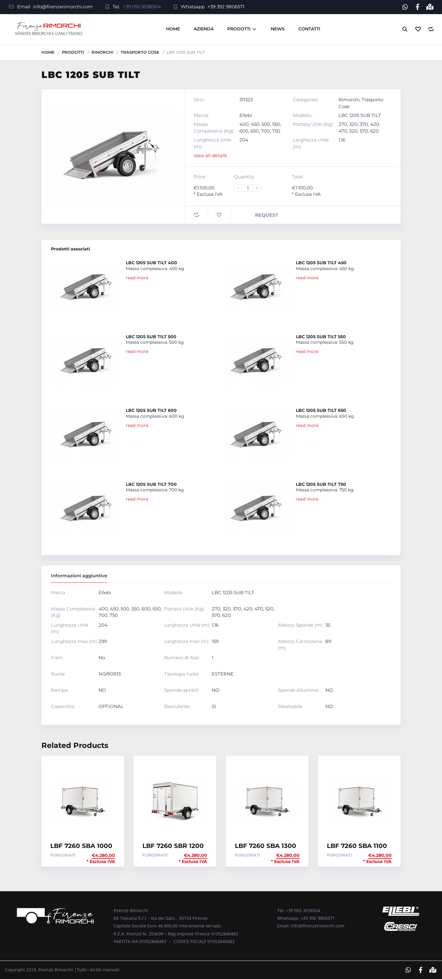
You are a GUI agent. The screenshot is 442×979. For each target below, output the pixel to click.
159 (215, 641)
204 (243, 140)
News (278, 29)
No (102, 657)
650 (254, 131)
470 (343, 131)
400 (244, 124)
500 (266, 124)
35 (327, 625)
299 (103, 641)
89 (328, 641)
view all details (210, 155)
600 (243, 131)
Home (173, 29)
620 (374, 131)
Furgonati (63, 854)
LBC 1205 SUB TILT (360, 115)
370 (364, 124)
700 (265, 131)
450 (255, 124)
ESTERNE (223, 673)
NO (102, 690)
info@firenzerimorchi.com (63, 7)
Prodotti (238, 29)
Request (266, 215)
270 (343, 124)
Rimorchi (102, 51)
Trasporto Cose (140, 51)
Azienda (204, 29)
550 (276, 124)
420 (374, 124)
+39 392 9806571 (225, 7)
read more (137, 277)
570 (364, 131)
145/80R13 (110, 673)
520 (353, 131)
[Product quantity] (250, 187)
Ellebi (245, 115)
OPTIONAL (111, 706)
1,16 (342, 140)
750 (276, 131)
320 (353, 124)
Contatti (309, 29)
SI (214, 706)
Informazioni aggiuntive (79, 575)
